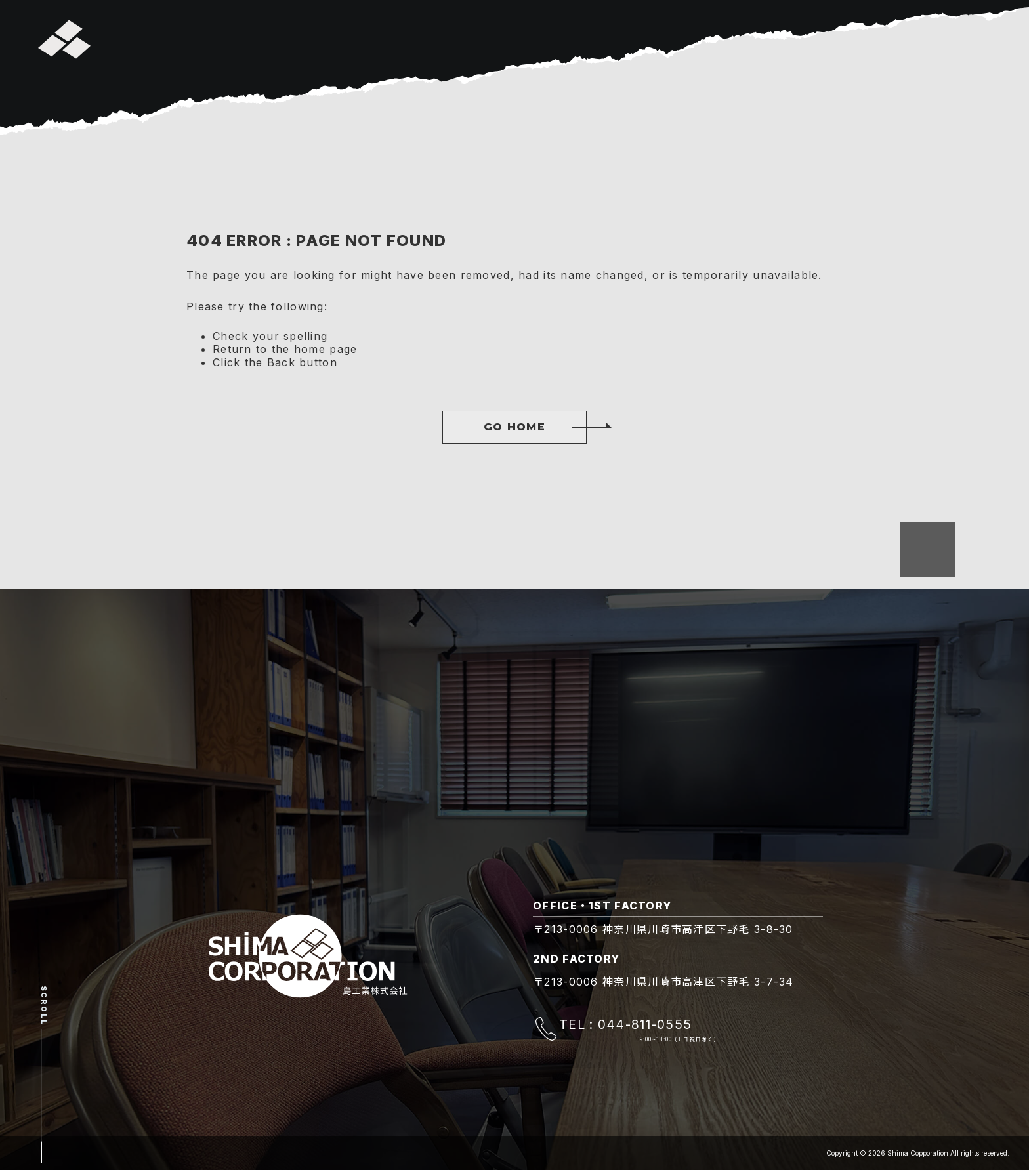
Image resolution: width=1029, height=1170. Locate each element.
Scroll (43, 1006)
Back (281, 362)
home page (326, 349)
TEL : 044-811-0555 (625, 1024)
